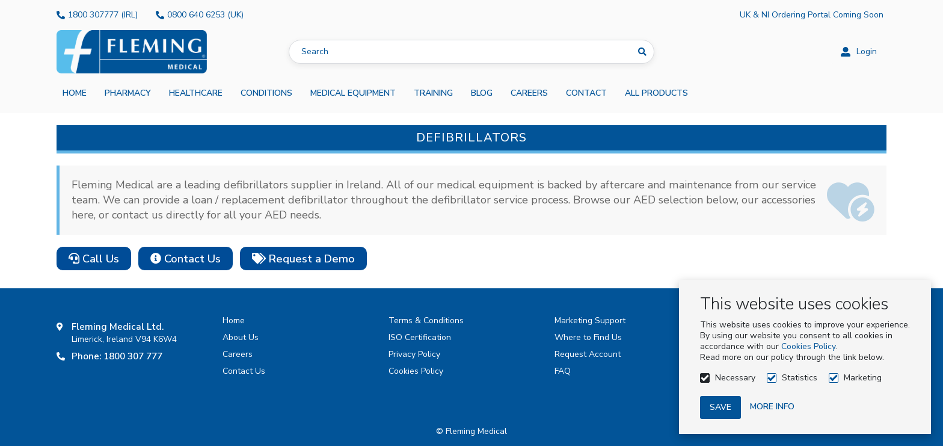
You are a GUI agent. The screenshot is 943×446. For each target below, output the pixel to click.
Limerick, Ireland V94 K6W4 (124, 339)
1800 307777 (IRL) (103, 15)
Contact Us (185, 259)
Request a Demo (303, 259)
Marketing (863, 377)
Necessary (735, 377)
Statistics (799, 377)
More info (772, 406)
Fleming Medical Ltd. (118, 326)
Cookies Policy (808, 346)
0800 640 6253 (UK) (205, 15)
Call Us (94, 259)
